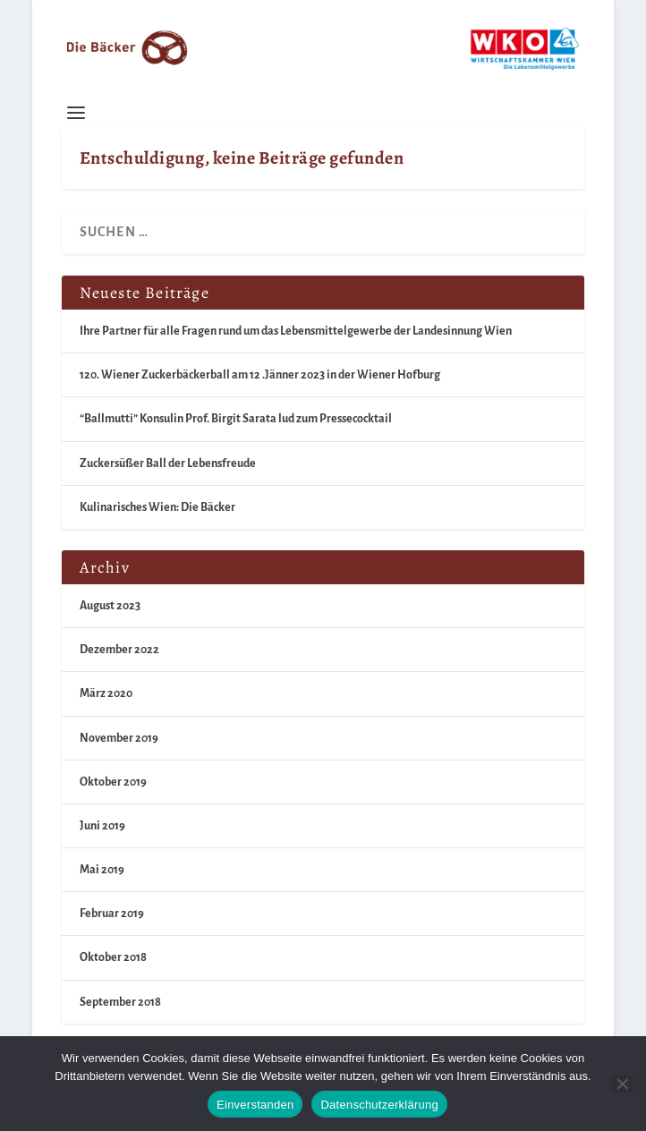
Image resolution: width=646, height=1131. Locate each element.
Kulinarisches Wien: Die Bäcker (157, 507)
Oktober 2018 (113, 957)
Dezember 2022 (119, 649)
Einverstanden (255, 1104)
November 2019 (119, 738)
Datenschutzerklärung (379, 1104)
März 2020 (106, 693)
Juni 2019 (102, 826)
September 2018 (120, 1002)
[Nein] (622, 1084)
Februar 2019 (112, 913)
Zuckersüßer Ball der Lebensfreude (168, 463)
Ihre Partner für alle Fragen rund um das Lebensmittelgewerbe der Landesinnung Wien (296, 331)
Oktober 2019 (113, 782)
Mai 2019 (102, 869)
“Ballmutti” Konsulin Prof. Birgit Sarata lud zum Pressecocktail (236, 418)
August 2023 (110, 606)
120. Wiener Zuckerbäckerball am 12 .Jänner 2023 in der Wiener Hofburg (260, 375)
